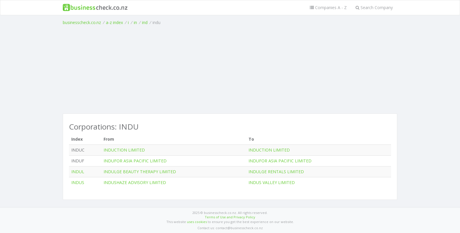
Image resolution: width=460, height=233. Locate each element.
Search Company (374, 7)
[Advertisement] (230, 69)
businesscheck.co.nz (82, 22)
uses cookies (197, 222)
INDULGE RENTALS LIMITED (276, 171)
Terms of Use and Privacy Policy (230, 217)
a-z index (114, 22)
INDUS (77, 182)
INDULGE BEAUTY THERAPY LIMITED (140, 171)
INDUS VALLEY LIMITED (271, 182)
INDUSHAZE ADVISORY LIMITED (135, 182)
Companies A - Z (328, 7)
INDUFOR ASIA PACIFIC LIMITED (135, 161)
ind (145, 22)
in (135, 22)
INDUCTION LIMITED (124, 150)
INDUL (77, 171)
